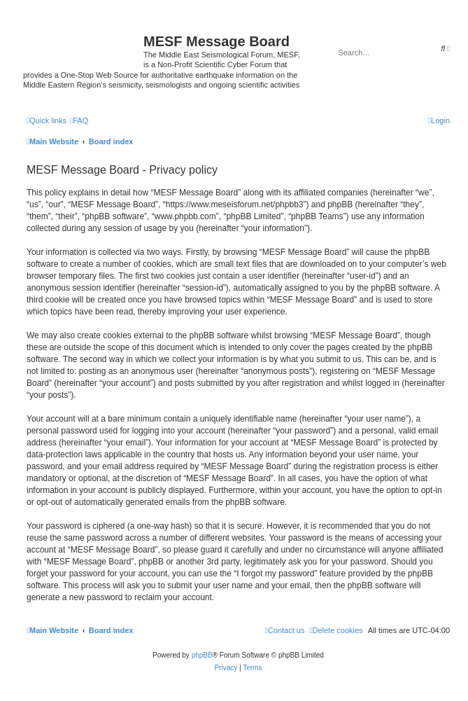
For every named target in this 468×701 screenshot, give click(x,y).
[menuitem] (79, 120)
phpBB (202, 655)
